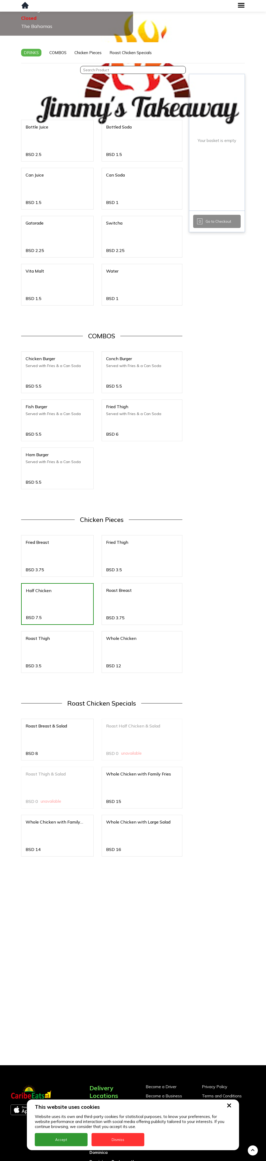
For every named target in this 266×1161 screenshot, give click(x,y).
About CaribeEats (218, 1063)
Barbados (99, 1092)
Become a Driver (161, 1045)
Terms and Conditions (222, 1054)
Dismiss (118, 1140)
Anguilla (97, 1064)
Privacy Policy (214, 1045)
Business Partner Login (167, 1068)
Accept (61, 1140)
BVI (92, 1083)
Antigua (97, 1074)
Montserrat (100, 1157)
